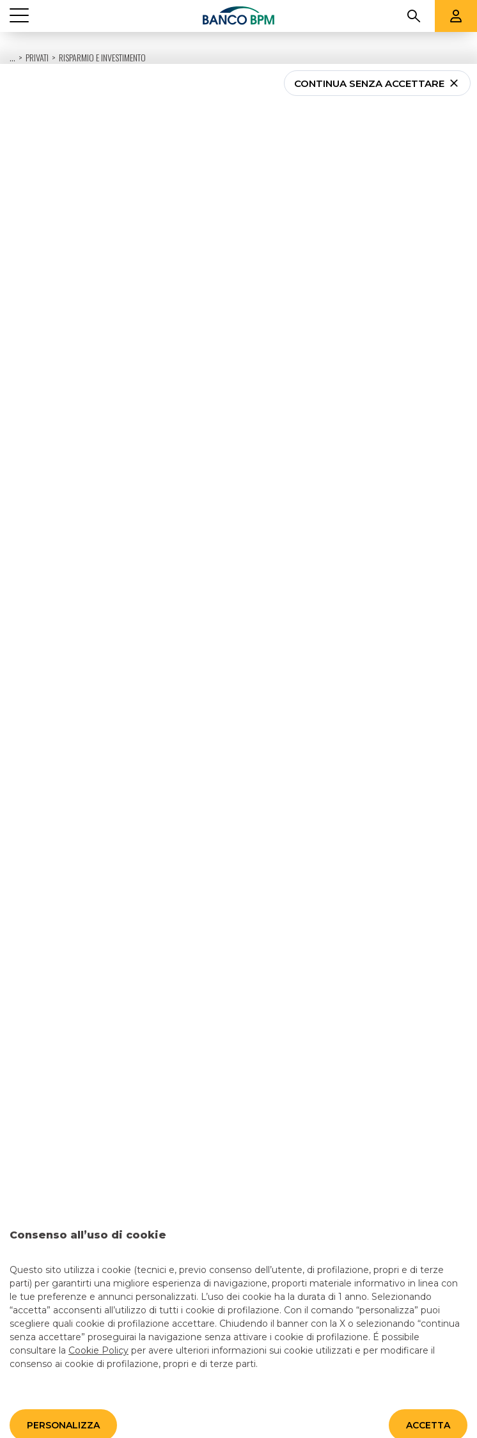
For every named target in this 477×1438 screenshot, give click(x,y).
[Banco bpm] (238, 16)
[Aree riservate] (455, 16)
